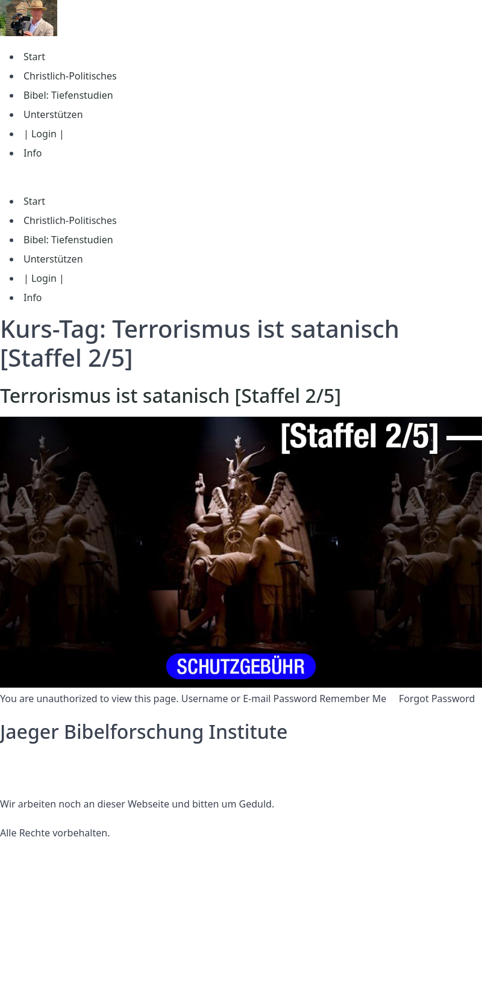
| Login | (43, 133)
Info (32, 153)
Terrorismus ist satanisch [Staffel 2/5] (170, 395)
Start (34, 56)
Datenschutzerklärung (50, 760)
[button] (241, 177)
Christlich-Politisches (70, 75)
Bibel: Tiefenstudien (68, 95)
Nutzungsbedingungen (52, 775)
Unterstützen (53, 114)
